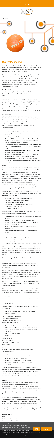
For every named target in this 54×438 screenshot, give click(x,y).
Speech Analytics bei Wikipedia (10, 418)
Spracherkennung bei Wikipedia (10, 420)
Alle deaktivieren (46, 428)
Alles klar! (36, 428)
